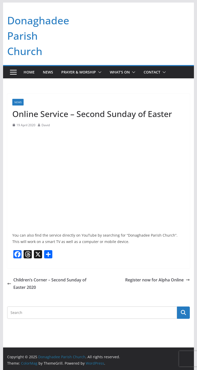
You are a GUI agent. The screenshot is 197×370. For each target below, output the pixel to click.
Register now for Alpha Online (157, 280)
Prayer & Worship (78, 72)
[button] (99, 72)
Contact (152, 72)
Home (29, 72)
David (46, 125)
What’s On (120, 72)
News (48, 72)
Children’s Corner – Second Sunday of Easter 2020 (46, 283)
